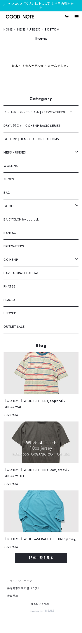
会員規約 (12, 595)
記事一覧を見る (41, 558)
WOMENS (10, 166)
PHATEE (9, 286)
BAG (6, 193)
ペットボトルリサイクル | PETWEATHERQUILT (37, 112)
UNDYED (10, 313)
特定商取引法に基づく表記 (24, 588)
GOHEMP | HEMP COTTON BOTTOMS (31, 139)
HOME (8, 29)
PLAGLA (9, 300)
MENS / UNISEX (28, 29)
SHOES (8, 179)
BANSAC (9, 233)
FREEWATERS (13, 246)
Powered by (41, 611)
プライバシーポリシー (21, 580)
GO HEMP (10, 260)
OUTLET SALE (14, 327)
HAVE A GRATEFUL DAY (21, 273)
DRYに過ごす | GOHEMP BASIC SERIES (32, 126)
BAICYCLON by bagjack (21, 219)
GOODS (9, 206)
